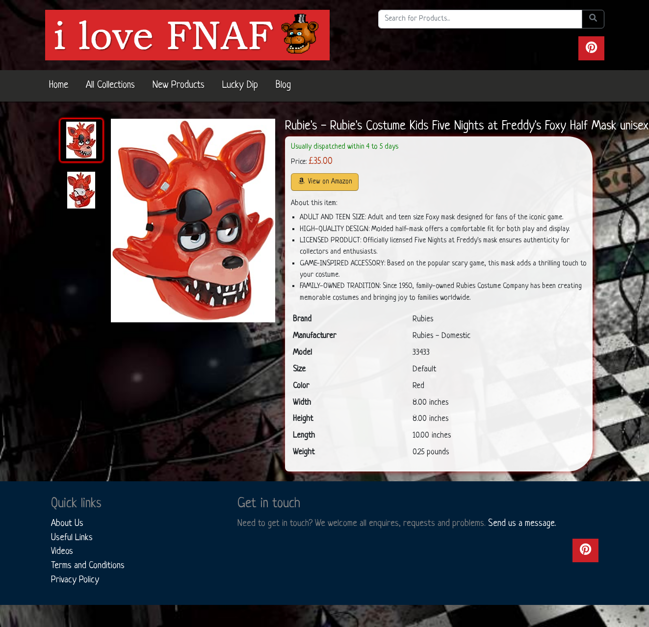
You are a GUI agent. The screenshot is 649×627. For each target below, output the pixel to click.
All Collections (110, 85)
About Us (67, 523)
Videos (62, 551)
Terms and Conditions (88, 566)
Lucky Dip (240, 85)
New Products (179, 85)
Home (58, 85)
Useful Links (72, 538)
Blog (283, 85)
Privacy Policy (75, 580)
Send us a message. (522, 523)
